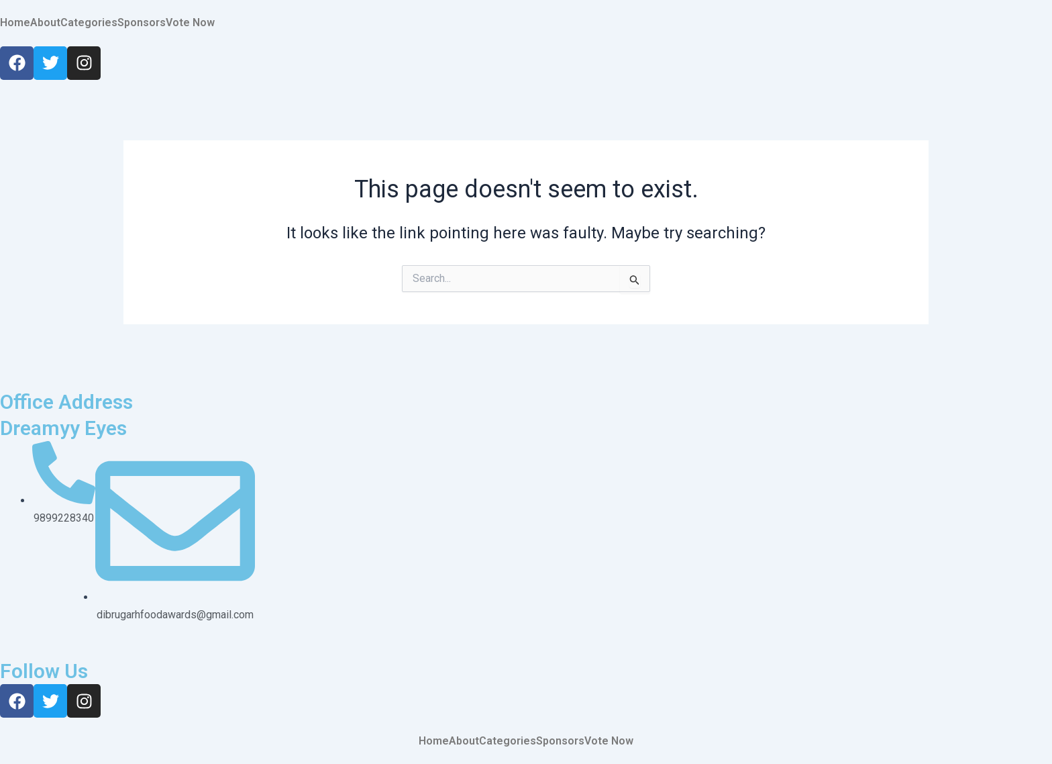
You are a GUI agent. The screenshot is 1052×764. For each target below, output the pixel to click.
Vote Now (190, 22)
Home (15, 22)
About (45, 22)
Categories (88, 22)
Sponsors (141, 22)
